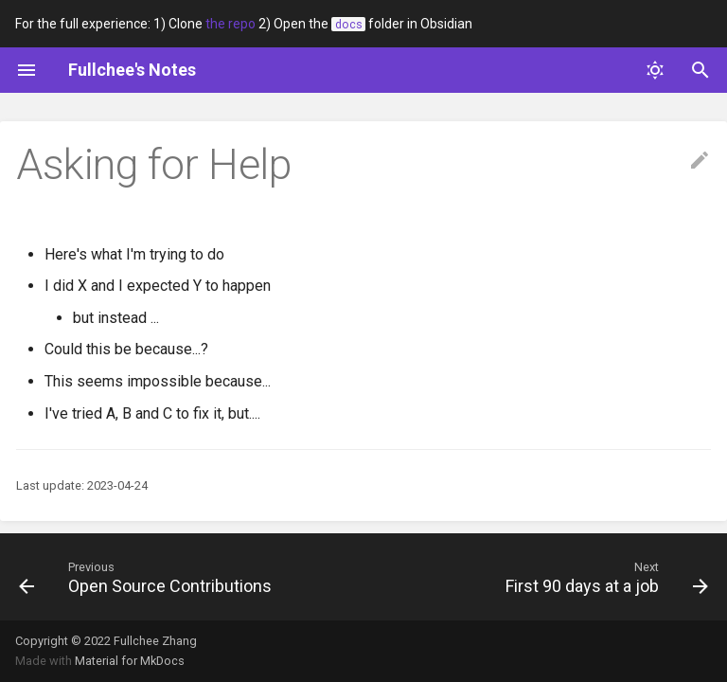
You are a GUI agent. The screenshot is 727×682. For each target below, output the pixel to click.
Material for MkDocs (130, 661)
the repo (230, 23)
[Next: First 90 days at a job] (604, 577)
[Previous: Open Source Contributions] (148, 577)
